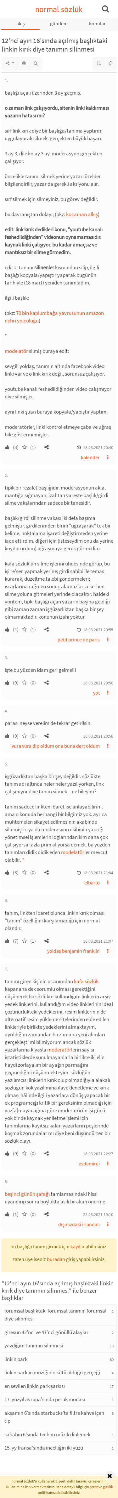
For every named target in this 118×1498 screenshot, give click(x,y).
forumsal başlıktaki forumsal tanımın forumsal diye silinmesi (55, 1314)
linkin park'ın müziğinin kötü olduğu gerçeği (52, 1372)
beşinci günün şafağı (27, 1193)
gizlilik (108, 1486)
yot (96, 693)
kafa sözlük (86, 981)
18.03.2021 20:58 (98, 736)
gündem (59, 23)
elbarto (92, 882)
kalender (90, 457)
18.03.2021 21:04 (98, 873)
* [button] (23, 859)
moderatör (59, 1049)
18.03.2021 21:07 (98, 941)
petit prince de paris (79, 639)
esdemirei (89, 1163)
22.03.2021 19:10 (98, 1214)
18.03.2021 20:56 (98, 683)
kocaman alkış (82, 214)
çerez (94, 1486)
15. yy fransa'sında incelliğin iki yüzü (43, 1447)
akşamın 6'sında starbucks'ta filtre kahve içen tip (54, 1417)
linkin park (15, 1359)
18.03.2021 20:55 (98, 630)
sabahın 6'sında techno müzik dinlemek (47, 1434)
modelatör (16, 350)
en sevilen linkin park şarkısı (34, 1386)
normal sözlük (59, 9)
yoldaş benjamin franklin (73, 951)
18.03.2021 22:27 (98, 1154)
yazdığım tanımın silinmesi (33, 1345)
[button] (46, 447)
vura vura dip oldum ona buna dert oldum (56, 746)
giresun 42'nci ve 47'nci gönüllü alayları (47, 1332)
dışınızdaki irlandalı (79, 1224)
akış (20, 23)
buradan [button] (56, 1259)
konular (97, 23)
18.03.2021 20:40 (98, 447)
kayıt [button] (75, 1246)
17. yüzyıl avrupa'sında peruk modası (44, 1399)
